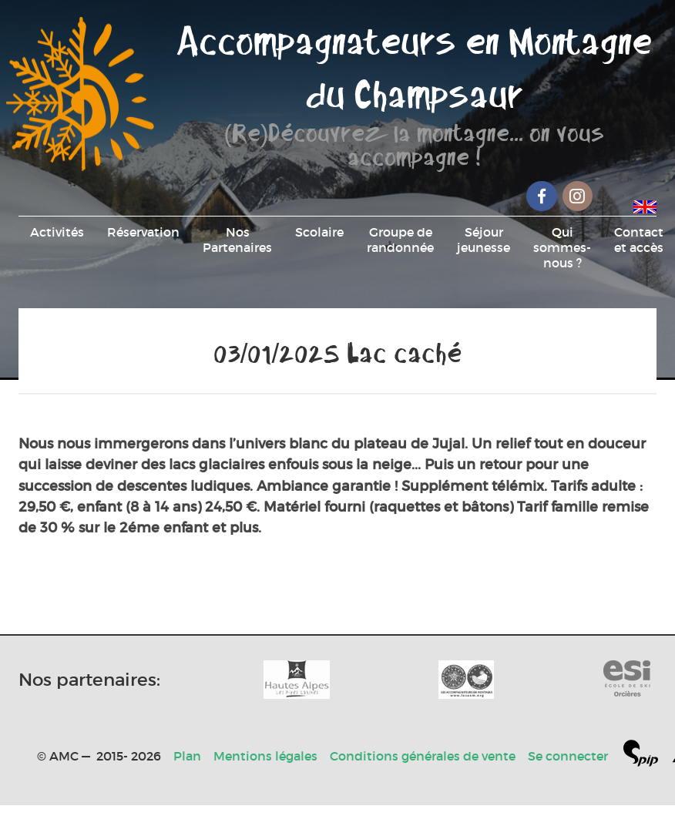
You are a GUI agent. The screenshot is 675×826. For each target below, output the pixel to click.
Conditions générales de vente (422, 756)
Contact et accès (638, 239)
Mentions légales (265, 756)
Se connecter (568, 756)
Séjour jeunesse (483, 239)
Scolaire (319, 232)
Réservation (143, 232)
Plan (187, 756)
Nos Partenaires (237, 239)
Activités (57, 232)
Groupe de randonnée (400, 239)
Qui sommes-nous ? (562, 247)
